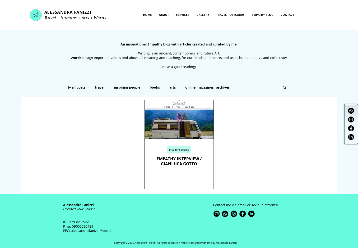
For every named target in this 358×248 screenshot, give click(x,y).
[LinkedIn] (351, 137)
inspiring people (127, 87)
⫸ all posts (76, 87)
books (155, 87)
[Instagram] (351, 119)
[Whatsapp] (351, 111)
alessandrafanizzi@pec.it (91, 230)
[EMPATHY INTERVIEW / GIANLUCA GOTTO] (179, 119)
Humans (68, 17)
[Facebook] (351, 128)
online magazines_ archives (207, 87)
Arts (85, 17)
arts (172, 87)
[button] (284, 87)
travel (99, 87)
